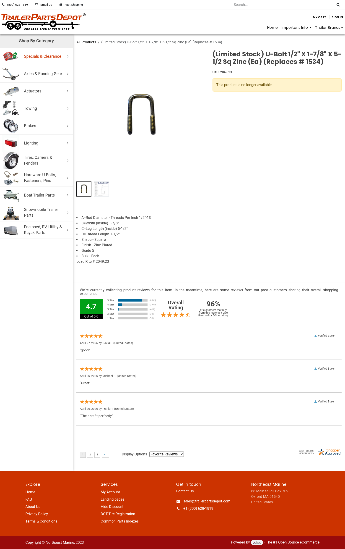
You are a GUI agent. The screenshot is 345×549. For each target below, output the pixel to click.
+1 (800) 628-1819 (198, 508)
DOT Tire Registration (118, 514)
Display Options (134, 454)
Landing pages (113, 499)
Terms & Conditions (41, 521)
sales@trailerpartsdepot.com (206, 501)
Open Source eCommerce (299, 542)
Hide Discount (112, 506)
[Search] (338, 5)
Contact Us (185, 491)
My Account (110, 492)
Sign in (337, 17)
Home (30, 492)
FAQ (29, 499)
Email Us (46, 4)
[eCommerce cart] (319, 17)
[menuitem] (272, 27)
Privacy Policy (37, 514)
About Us (33, 506)
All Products (86, 42)
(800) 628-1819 (17, 4)
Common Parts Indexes (120, 521)
